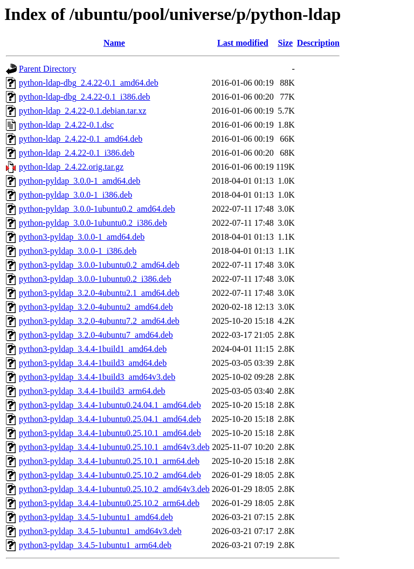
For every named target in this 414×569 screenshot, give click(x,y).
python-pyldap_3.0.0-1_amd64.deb (79, 180)
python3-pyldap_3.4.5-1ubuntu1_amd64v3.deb (100, 531)
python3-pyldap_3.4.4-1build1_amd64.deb (93, 348)
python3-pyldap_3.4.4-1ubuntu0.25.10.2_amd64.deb (110, 475)
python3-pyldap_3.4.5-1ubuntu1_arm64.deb (95, 545)
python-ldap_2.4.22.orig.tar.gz (71, 166)
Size (285, 42)
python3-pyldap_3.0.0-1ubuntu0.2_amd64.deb (99, 264)
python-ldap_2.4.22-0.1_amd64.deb (80, 138)
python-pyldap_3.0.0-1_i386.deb (75, 194)
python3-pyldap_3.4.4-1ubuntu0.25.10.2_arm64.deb (109, 503)
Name (114, 42)
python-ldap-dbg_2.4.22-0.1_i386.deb (84, 96)
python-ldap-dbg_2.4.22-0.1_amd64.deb (88, 82)
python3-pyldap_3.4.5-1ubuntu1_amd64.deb (96, 517)
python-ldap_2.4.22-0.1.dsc (66, 124)
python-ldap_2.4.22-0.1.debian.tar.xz (82, 110)
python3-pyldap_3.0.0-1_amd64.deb (81, 236)
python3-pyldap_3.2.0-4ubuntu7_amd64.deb (96, 334)
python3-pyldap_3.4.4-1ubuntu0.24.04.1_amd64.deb (110, 405)
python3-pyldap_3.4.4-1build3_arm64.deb (92, 390)
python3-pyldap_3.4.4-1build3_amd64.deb (93, 362)
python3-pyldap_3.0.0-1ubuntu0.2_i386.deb (95, 278)
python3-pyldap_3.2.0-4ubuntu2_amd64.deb (96, 306)
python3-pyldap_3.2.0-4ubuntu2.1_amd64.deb (99, 292)
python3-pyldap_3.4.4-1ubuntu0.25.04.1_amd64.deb (110, 419)
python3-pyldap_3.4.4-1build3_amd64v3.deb (97, 376)
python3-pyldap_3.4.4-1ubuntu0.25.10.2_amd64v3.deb (114, 489)
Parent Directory (47, 68)
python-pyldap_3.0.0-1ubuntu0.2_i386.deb (93, 222)
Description (318, 42)
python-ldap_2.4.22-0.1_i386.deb (76, 152)
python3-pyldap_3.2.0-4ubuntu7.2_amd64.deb (99, 320)
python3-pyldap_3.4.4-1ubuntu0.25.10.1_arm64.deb (109, 461)
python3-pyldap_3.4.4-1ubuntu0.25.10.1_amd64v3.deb (114, 447)
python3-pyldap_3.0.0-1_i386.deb (77, 250)
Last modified (242, 42)
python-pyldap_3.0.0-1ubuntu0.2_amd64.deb (97, 208)
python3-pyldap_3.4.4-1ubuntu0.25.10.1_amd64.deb (110, 433)
